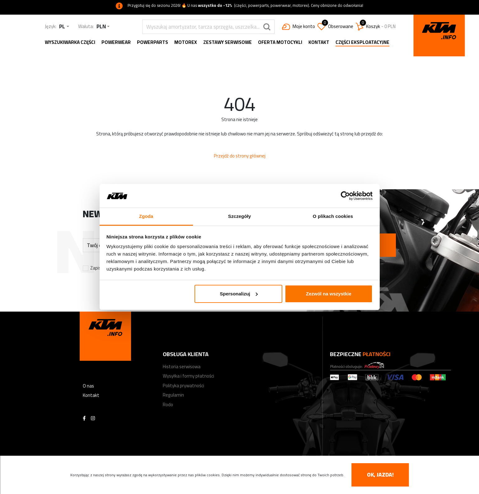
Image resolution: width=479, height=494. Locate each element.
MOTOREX (185, 42)
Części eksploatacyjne (362, 43)
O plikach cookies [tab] (333, 216)
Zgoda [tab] (146, 216)
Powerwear (116, 42)
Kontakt (318, 42)
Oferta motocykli (280, 42)
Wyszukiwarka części (70, 42)
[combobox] (64, 26)
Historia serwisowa (181, 366)
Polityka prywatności (183, 385)
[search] (201, 27)
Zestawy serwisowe (227, 42)
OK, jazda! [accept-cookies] (380, 475)
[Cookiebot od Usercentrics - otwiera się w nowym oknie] (345, 195)
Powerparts (152, 42)
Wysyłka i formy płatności (188, 375)
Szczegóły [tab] (239, 216)
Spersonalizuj (239, 293)
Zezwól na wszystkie (328, 293)
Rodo (168, 404)
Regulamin (173, 394)
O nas (88, 385)
